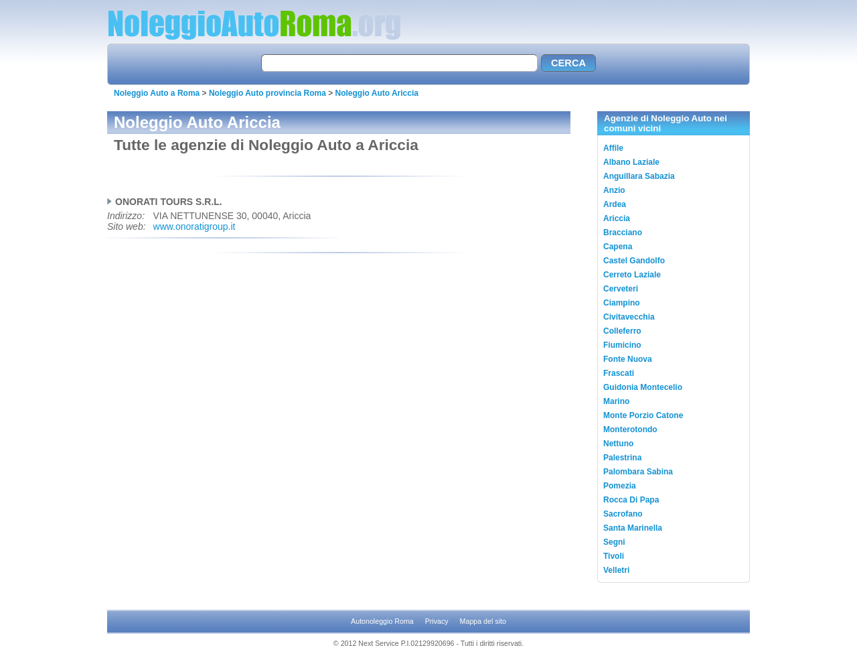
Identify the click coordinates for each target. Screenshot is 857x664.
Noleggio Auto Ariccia (376, 93)
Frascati (618, 373)
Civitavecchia (629, 317)
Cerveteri (620, 288)
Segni (614, 542)
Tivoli (613, 556)
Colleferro (622, 331)
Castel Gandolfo (634, 260)
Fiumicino (622, 345)
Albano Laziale (631, 162)
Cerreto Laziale (632, 274)
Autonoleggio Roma (382, 621)
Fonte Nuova (627, 359)
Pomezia (619, 485)
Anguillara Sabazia (639, 176)
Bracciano (622, 232)
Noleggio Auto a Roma (157, 93)
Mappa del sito (483, 621)
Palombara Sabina (638, 471)
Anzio (614, 190)
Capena (617, 246)
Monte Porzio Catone (643, 415)
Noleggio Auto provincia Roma (267, 93)
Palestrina (622, 457)
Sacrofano (623, 514)
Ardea (614, 204)
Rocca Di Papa (631, 500)
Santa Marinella (632, 528)
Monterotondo (630, 429)
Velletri (616, 570)
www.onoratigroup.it (194, 226)
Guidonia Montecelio (642, 387)
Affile (613, 148)
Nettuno (618, 443)
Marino (616, 401)
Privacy (437, 621)
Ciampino (621, 303)
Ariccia (616, 218)
